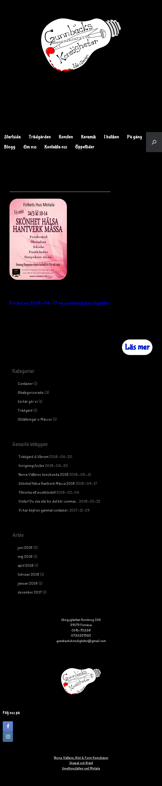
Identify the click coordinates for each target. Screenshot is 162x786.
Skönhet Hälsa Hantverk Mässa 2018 (73, 293)
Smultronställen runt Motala (81, 769)
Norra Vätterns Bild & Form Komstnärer (81, 758)
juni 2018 (25, 548)
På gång (134, 137)
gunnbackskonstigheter (86, 303)
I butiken (111, 137)
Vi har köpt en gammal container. (43, 510)
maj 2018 (25, 557)
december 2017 (30, 592)
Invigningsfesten (31, 466)
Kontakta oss (55, 147)
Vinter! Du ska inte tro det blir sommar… (48, 501)
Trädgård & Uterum (33, 457)
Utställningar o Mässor (35, 419)
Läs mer (137, 347)
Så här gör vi (28, 401)
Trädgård (25, 410)
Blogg (9, 147)
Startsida (12, 137)
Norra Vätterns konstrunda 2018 (43, 475)
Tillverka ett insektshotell (37, 492)
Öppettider (84, 147)
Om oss (29, 147)
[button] (154, 142)
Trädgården (40, 137)
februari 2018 (28, 574)
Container (25, 384)
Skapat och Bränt (81, 763)
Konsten (66, 137)
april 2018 (26, 566)
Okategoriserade (31, 393)
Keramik (88, 137)
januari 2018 (28, 583)
